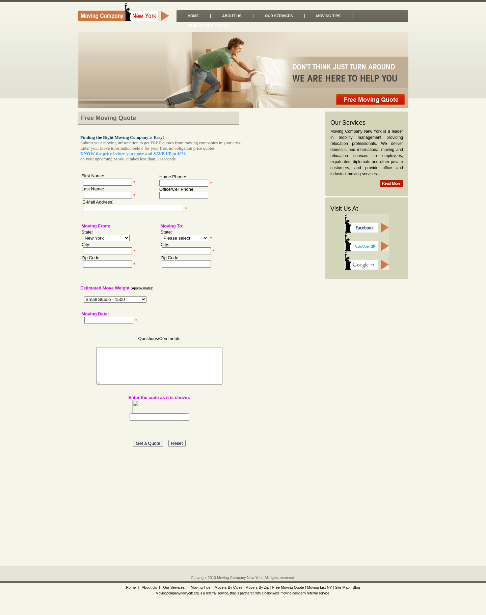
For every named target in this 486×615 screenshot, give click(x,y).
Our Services (279, 16)
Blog (356, 587)
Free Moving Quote (208, 25)
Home (193, 16)
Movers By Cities (228, 587)
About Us (231, 16)
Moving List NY (319, 587)
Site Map (342, 587)
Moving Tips (328, 16)
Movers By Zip (257, 587)
